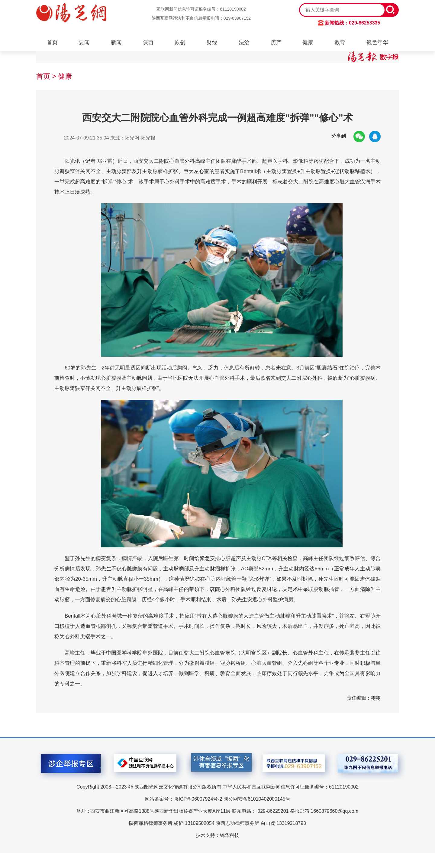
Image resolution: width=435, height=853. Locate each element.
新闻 (116, 42)
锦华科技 (229, 835)
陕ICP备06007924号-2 (198, 799)
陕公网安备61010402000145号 (257, 799)
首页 (52, 42)
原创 (180, 42)
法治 (244, 42)
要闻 (84, 42)
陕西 (148, 42)
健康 (307, 42)
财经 (212, 42)
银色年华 (377, 42)
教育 (339, 42)
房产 (276, 42)
